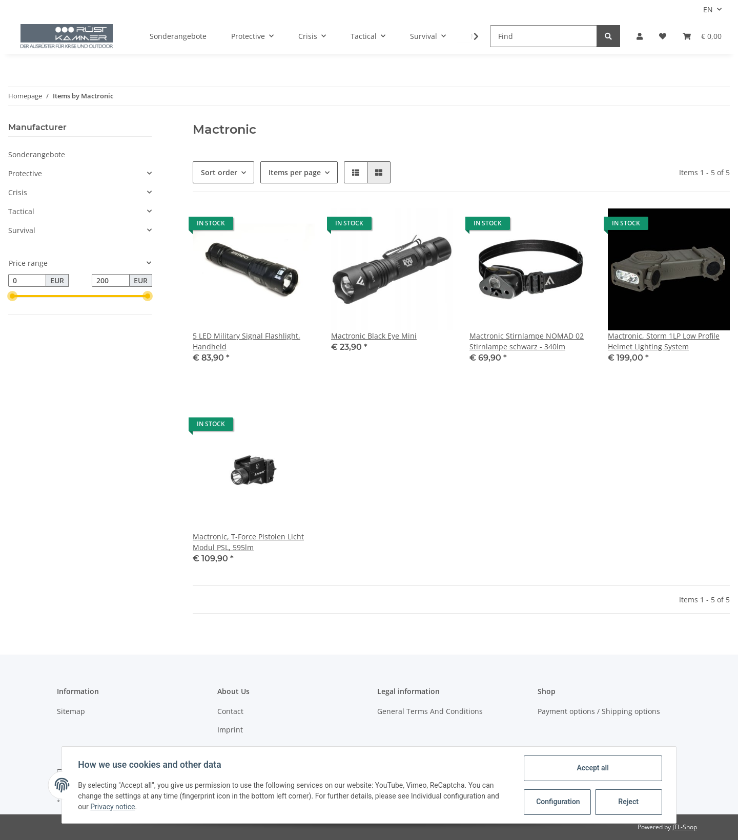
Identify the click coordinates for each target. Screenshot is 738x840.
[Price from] (27, 280)
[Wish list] (662, 36)
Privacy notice (113, 807)
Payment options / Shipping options (599, 711)
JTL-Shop (684, 827)
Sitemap (71, 711)
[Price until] (111, 280)
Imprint (230, 729)
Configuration (558, 801)
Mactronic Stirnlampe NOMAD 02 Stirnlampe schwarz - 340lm (526, 341)
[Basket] (702, 36)
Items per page (295, 172)
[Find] (543, 36)
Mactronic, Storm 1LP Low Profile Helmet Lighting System (664, 341)
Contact (230, 711)
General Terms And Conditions (430, 711)
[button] (639, 36)
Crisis (17, 192)
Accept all (592, 768)
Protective (25, 173)
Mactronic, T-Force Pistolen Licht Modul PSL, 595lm (248, 542)
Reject (628, 801)
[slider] (12, 296)
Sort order (219, 172)
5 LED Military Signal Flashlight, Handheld (246, 341)
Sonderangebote (36, 154)
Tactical (21, 211)
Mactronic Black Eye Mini (374, 336)
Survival (21, 230)
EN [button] (708, 9)
